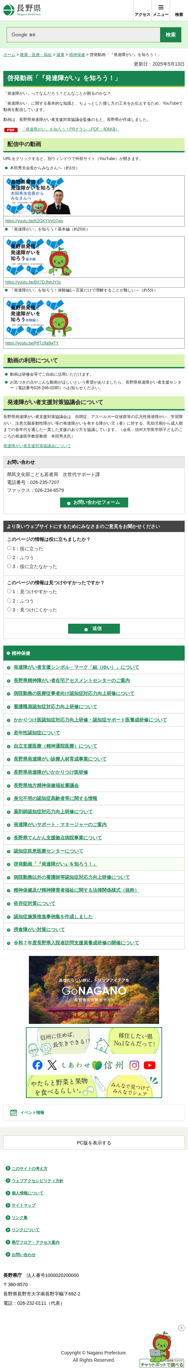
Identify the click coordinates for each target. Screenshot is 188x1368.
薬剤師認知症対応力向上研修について (53, 811)
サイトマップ (24, 1205)
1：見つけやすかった (35, 591)
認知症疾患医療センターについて (48, 851)
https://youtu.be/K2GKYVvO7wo (34, 221)
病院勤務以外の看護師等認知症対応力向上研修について (72, 877)
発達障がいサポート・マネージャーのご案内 (60, 824)
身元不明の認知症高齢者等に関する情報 (55, 798)
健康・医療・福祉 (36, 54)
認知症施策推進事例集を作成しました (53, 916)
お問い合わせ (24, 1254)
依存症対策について (34, 903)
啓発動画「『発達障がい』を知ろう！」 (55, 864)
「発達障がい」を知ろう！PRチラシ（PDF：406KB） (70, 129)
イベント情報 (32, 1112)
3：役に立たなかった (35, 566)
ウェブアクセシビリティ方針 (37, 1181)
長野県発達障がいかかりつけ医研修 (51, 772)
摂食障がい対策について (39, 929)
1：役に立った (28, 548)
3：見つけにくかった (35, 609)
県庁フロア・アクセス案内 (35, 1242)
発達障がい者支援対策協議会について (37, 446)
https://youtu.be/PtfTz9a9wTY (32, 343)
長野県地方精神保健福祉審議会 (46, 785)
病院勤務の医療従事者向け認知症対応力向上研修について (74, 693)
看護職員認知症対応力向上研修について (55, 706)
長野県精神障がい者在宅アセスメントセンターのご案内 (72, 680)
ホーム (9, 54)
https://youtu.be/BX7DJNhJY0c (33, 282)
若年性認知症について (37, 732)
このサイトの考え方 (29, 1168)
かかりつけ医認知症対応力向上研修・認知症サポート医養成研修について (90, 719)
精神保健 (77, 54)
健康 (60, 54)
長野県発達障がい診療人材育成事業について (60, 759)
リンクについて (26, 1230)
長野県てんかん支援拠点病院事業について (58, 837)
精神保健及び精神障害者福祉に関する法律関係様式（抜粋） (76, 890)
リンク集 (20, 1217)
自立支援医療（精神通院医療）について (55, 746)
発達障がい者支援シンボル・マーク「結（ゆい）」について (76, 667)
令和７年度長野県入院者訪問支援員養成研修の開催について (76, 942)
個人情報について (28, 1193)
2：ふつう (23, 557)
